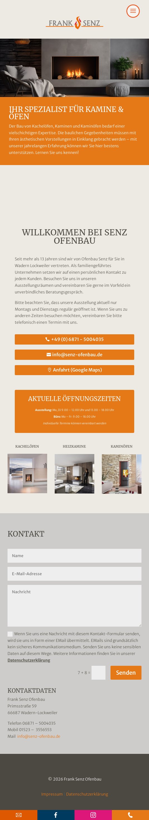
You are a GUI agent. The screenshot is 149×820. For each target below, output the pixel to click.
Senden (126, 672)
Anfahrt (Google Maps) (77, 370)
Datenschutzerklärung (29, 660)
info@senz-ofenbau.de (77, 354)
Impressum (52, 794)
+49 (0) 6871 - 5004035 (77, 339)
